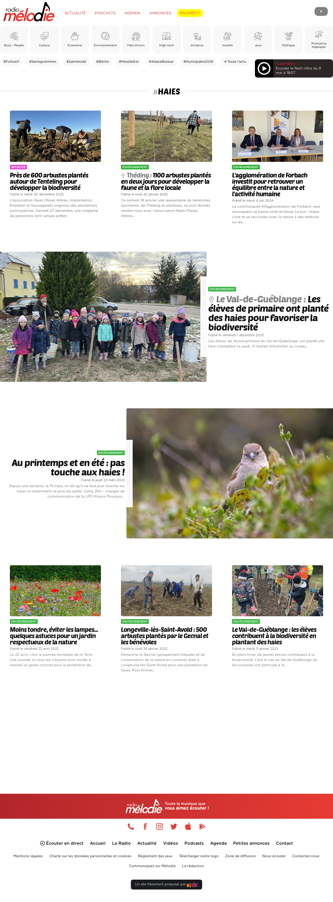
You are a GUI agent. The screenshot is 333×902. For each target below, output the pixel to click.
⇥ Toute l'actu (234, 61)
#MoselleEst (129, 61)
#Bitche (102, 61)
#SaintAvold (76, 61)
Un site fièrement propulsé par (166, 885)
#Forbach (11, 61)
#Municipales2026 (198, 61)
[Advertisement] (166, 727)
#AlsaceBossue (161, 61)
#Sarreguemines (42, 61)
